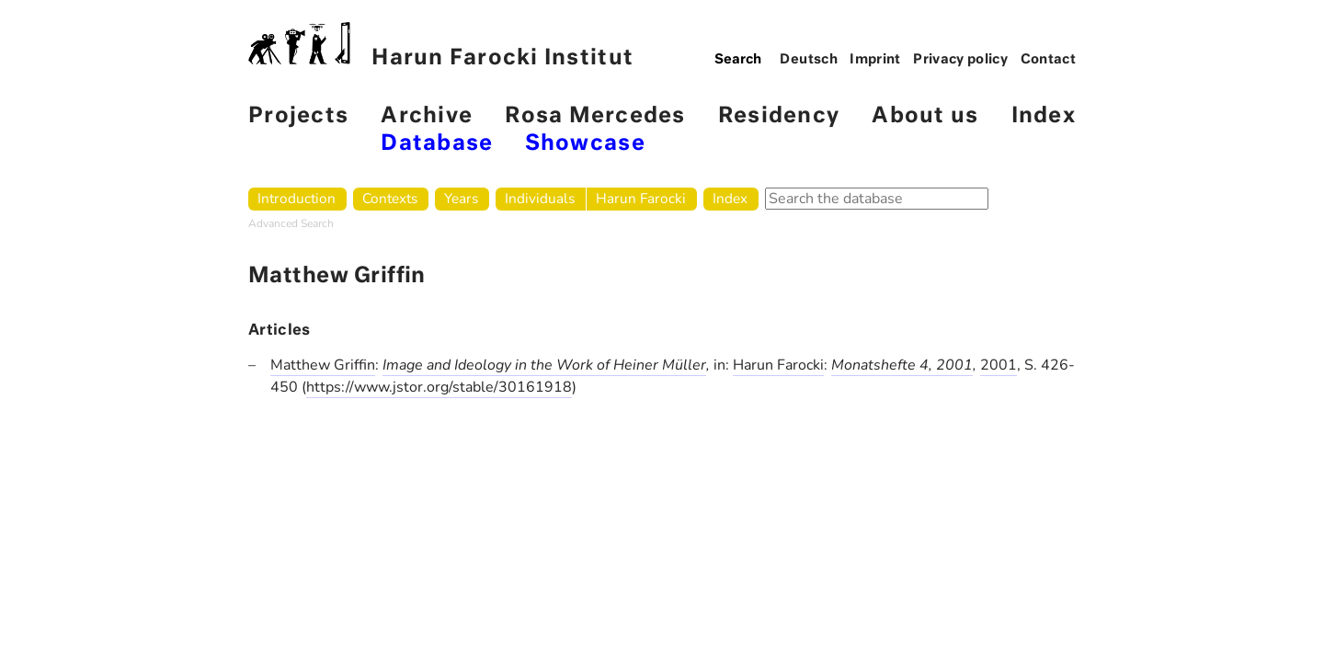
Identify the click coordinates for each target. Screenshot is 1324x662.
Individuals (540, 198)
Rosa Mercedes (595, 116)
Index (1043, 116)
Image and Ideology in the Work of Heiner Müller (544, 365)
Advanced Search (291, 223)
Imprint (875, 59)
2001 (998, 365)
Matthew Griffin (322, 365)
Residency (778, 116)
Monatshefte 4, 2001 (902, 365)
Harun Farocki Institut (440, 45)
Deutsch (809, 59)
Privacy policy (960, 59)
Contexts (389, 198)
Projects (298, 116)
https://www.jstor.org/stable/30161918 (439, 387)
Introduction (296, 198)
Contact (1049, 59)
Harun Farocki (641, 198)
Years (461, 198)
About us (925, 116)
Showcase (585, 143)
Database (437, 143)
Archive (427, 116)
